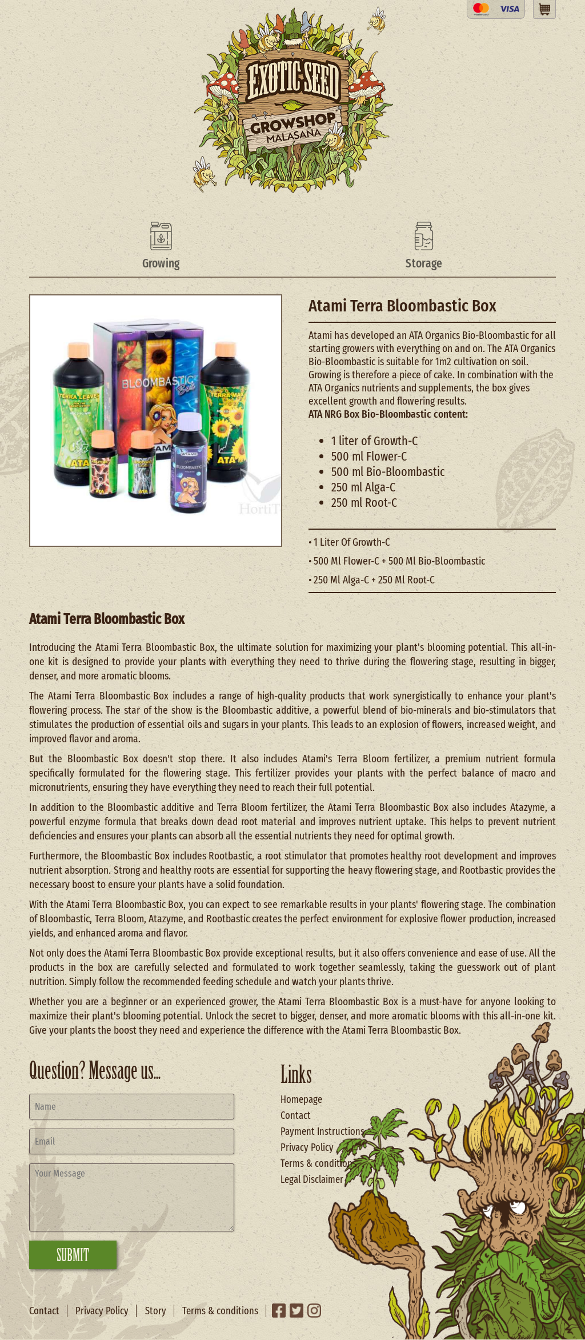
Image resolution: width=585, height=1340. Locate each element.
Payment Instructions (322, 1131)
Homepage (301, 1099)
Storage (424, 263)
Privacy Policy (307, 1147)
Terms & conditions (318, 1163)
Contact (296, 1115)
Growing (161, 263)
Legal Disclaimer (312, 1179)
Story (155, 1311)
